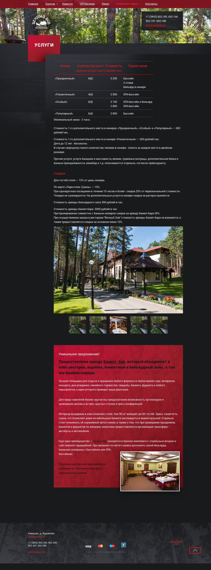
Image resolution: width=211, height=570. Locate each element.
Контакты (151, 3)
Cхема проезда (36, 536)
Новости (67, 3)
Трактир (50, 3)
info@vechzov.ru (155, 25)
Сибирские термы (127, 3)
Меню (105, 3)
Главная (33, 3)
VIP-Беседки (87, 3)
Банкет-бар (114, 361)
